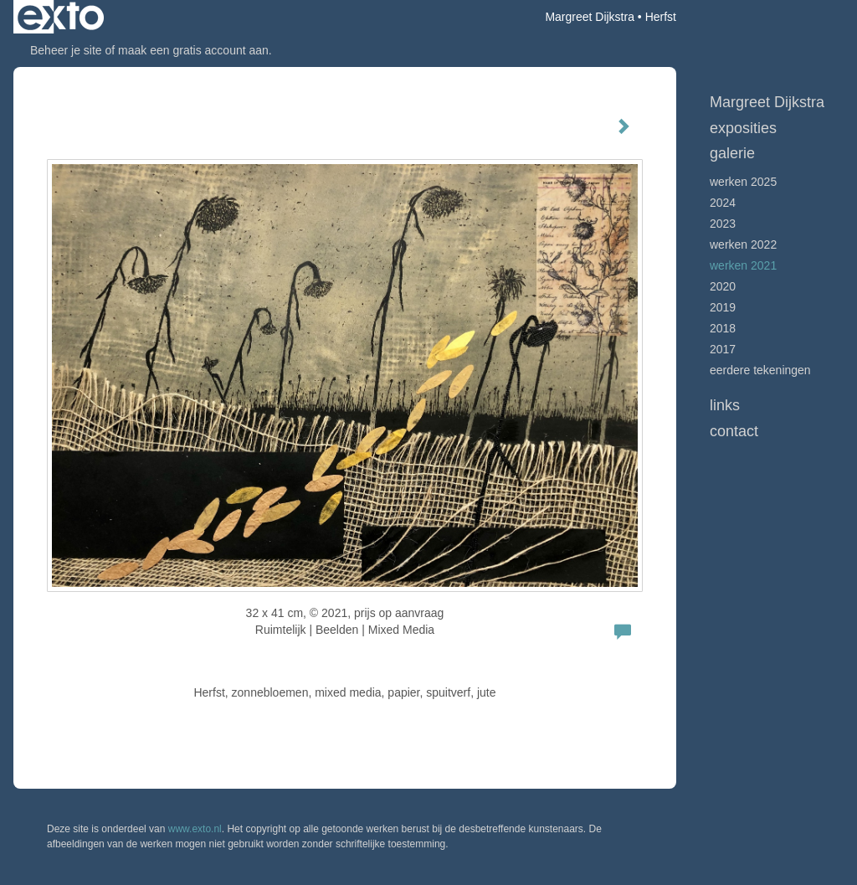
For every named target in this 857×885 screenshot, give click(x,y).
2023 (723, 223)
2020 (723, 286)
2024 (723, 202)
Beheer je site (66, 50)
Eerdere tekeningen (760, 370)
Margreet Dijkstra (589, 16)
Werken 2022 (743, 244)
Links (725, 405)
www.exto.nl (195, 829)
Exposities (743, 128)
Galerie (732, 153)
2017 (723, 349)
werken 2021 (743, 265)
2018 (723, 328)
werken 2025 (743, 181)
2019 (723, 307)
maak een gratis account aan (193, 50)
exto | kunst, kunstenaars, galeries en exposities (60, 16)
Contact (734, 431)
